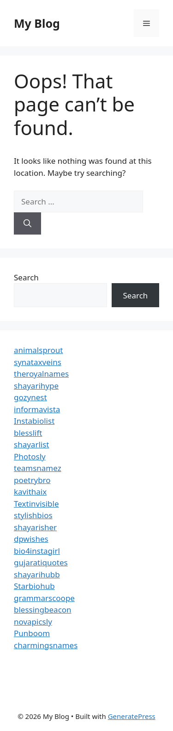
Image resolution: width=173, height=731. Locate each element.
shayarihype (36, 385)
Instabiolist (34, 420)
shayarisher (35, 527)
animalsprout (38, 350)
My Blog (37, 23)
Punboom (32, 633)
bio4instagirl (37, 550)
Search (26, 277)
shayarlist (31, 444)
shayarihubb (37, 574)
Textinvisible (36, 503)
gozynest (30, 397)
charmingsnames (46, 645)
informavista (37, 409)
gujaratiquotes (41, 562)
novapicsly (33, 621)
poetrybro (32, 480)
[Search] (27, 223)
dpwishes (31, 538)
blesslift (28, 432)
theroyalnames (41, 373)
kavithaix (30, 491)
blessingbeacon (43, 609)
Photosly (30, 456)
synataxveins (37, 362)
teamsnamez (37, 468)
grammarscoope (44, 598)
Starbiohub (34, 586)
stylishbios (33, 515)
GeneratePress (131, 716)
